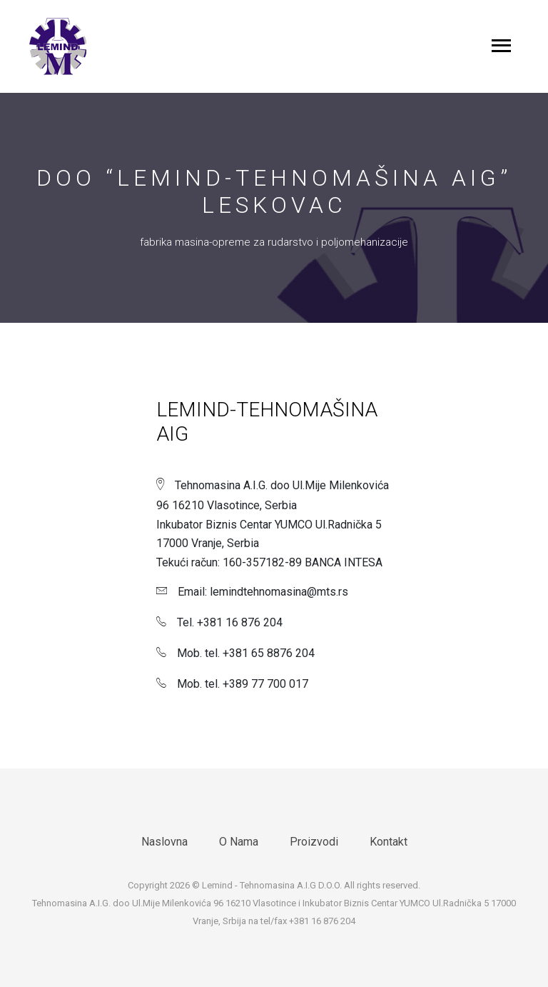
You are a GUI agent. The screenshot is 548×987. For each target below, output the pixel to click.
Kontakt (388, 841)
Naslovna (164, 841)
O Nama (238, 841)
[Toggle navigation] (501, 47)
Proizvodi (314, 841)
